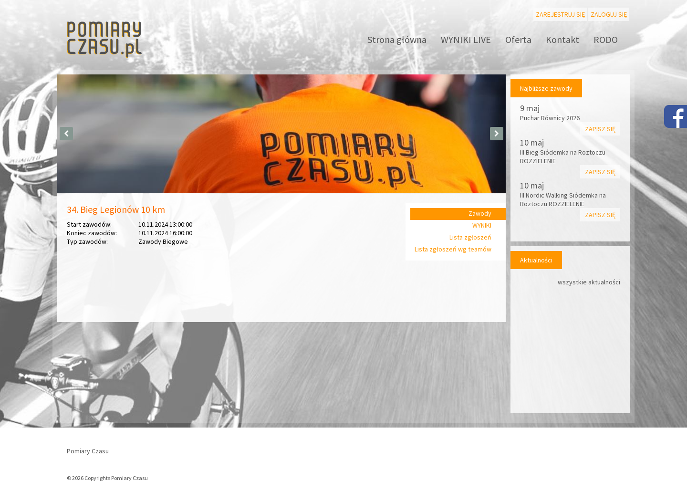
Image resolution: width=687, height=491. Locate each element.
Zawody (479, 213)
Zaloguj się (609, 14)
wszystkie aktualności (589, 282)
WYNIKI (481, 225)
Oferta (518, 39)
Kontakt (562, 39)
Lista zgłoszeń (470, 237)
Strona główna (397, 39)
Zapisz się (600, 129)
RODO (605, 39)
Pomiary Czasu (88, 451)
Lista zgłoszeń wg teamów (453, 249)
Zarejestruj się (560, 14)
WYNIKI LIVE (466, 39)
